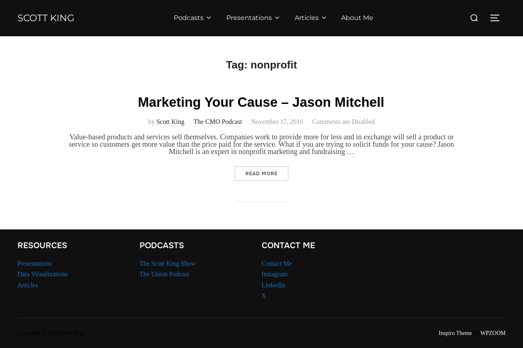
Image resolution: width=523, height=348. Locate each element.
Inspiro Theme (455, 332)
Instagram (275, 273)
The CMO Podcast (218, 120)
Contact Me (277, 262)
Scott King (50, 17)
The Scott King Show (168, 262)
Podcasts (197, 18)
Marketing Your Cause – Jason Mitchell (261, 100)
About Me (361, 18)
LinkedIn (274, 284)
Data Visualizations (43, 273)
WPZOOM (492, 332)
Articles (314, 18)
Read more (267, 172)
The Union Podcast (165, 273)
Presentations (257, 18)
